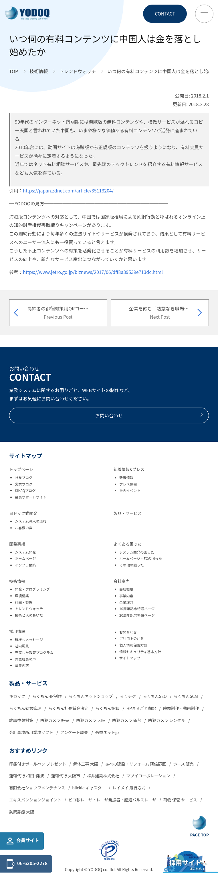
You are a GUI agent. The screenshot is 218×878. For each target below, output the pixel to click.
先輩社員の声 (25, 659)
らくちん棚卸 (107, 708)
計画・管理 (23, 602)
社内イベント (129, 490)
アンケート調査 (74, 732)
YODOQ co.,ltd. (102, 869)
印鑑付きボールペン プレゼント (38, 764)
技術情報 (17, 581)
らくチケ (128, 696)
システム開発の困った (136, 552)
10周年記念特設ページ (137, 608)
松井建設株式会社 (103, 775)
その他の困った (131, 565)
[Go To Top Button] (199, 827)
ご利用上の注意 (131, 638)
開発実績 (17, 544)
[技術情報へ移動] (38, 71)
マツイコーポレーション (148, 775)
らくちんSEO (155, 696)
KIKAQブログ (25, 490)
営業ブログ (23, 484)
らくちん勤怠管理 (25, 708)
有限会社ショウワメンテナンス (37, 788)
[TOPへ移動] (13, 71)
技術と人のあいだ (29, 615)
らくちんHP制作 (47, 696)
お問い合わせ (149, 415)
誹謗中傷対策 (21, 720)
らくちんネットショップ (91, 696)
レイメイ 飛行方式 (129, 788)
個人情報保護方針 (133, 645)
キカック (17, 696)
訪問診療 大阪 (21, 812)
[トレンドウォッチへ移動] (77, 71)
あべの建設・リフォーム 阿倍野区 (136, 764)
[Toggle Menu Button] (204, 14)
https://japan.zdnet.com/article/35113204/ (68, 190)
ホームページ (25, 558)
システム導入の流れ (30, 521)
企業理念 (126, 602)
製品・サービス (128, 513)
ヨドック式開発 (23, 513)
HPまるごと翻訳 (141, 708)
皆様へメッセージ (29, 639)
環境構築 (22, 595)
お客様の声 (23, 527)
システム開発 (25, 552)
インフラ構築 (25, 565)
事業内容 (126, 595)
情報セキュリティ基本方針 (140, 651)
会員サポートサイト (30, 497)
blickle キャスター (89, 788)
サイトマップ (129, 658)
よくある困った (128, 544)
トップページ (21, 469)
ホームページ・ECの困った (140, 558)
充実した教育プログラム (34, 652)
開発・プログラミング (32, 589)
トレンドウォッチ (29, 608)
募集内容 (22, 665)
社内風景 (22, 646)
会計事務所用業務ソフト (31, 732)
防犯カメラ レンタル (167, 720)
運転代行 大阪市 (66, 775)
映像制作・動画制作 (181, 708)
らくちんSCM (186, 696)
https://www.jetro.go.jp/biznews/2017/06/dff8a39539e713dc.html (93, 271)
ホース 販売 (184, 764)
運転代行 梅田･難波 (27, 775)
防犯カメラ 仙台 (127, 720)
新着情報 (126, 477)
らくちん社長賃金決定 (68, 708)
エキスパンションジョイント (35, 800)
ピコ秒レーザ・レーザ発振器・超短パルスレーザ (112, 800)
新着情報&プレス (129, 469)
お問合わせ (128, 632)
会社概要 (126, 589)
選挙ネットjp (107, 732)
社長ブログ (23, 477)
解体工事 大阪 (86, 764)
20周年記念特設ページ (137, 615)
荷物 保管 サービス (180, 800)
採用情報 (17, 631)
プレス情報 (128, 484)
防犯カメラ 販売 (55, 720)
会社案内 (122, 581)
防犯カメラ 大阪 (91, 720)
